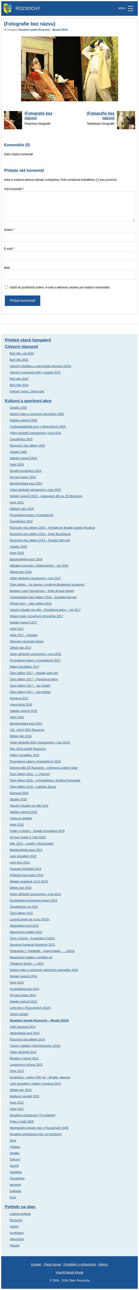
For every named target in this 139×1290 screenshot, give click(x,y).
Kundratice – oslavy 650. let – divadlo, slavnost (40, 1077)
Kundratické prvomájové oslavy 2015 (33, 900)
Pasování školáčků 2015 (25, 869)
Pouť (13, 1197)
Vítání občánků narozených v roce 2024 (35, 433)
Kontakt (36, 1264)
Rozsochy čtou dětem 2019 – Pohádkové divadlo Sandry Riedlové (52, 527)
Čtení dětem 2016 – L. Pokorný (30, 774)
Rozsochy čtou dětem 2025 (27, 445)
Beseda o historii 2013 (24, 1058)
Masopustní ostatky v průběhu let (31, 957)
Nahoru (103, 1264)
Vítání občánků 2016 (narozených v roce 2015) (40, 742)
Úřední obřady (19, 1014)
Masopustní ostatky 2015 (26, 932)
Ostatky (15, 1153)
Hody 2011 (17, 1109)
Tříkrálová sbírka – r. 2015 (26, 963)
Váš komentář (14, 189)
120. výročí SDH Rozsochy (27, 730)
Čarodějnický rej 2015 (24, 907)
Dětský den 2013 (21, 1090)
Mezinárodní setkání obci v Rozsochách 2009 (39, 1128)
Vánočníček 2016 (21, 704)
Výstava (15, 1147)
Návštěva (16, 1172)
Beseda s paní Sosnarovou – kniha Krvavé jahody (42, 591)
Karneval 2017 (19, 698)
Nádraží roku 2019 (22, 509)
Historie (15, 1245)
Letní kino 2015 (20, 862)
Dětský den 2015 (21, 888)
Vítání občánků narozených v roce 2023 (35, 490)
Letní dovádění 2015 (23, 856)
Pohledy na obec (20, 1207)
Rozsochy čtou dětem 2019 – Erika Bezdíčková (40, 534)
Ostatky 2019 (18, 546)
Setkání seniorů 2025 (23, 420)
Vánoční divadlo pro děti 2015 (29, 805)
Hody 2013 (17, 1071)
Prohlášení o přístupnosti (80, 1264)
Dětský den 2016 (21, 736)
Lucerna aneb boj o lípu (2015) (29, 919)
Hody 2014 (17, 982)
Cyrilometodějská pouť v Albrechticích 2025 (38, 426)
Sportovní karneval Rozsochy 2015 (32, 944)
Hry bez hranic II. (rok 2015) (28, 837)
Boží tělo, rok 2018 (22, 353)
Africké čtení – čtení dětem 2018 (30, 603)
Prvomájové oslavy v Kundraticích (31, 515)
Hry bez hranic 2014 (23, 995)
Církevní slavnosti (21, 347)
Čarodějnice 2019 (21, 521)
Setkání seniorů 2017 (23, 622)
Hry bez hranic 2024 (23, 477)
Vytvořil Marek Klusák (69, 1272)
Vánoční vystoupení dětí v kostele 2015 (35, 372)
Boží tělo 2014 (19, 385)
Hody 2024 (17, 464)
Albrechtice (17, 1239)
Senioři (14, 1166)
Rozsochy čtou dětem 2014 (27, 1039)
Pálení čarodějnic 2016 (24, 755)
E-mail (9, 249)
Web (7, 267)
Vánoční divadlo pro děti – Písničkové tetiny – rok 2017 (45, 610)
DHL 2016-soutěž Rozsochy (28, 749)
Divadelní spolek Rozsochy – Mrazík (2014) (43, 29)
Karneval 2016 (19, 793)
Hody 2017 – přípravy (24, 635)
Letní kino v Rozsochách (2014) (30, 1008)
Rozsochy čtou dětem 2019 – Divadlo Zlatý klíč (40, 540)
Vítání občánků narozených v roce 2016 (35, 654)
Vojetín (14, 1226)
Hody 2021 (17, 502)
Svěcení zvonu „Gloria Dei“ (27, 391)
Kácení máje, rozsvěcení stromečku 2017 (36, 616)
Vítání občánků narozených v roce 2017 (35, 578)
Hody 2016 (17, 717)
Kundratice (17, 1233)
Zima (13, 1140)
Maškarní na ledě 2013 (24, 1096)
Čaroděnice (17, 1178)
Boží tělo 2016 (19, 360)
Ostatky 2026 (18, 407)
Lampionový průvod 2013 (26, 1064)
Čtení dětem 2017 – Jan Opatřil (30, 685)
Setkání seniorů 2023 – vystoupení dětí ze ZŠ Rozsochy (46, 496)
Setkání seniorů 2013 (23, 1001)
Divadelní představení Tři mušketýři (32, 1115)
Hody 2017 (17, 629)
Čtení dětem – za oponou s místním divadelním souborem (47, 584)
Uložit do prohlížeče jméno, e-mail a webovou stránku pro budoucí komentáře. (59, 287)
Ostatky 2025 (18, 452)
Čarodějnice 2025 (21, 439)
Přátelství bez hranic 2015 (26, 875)
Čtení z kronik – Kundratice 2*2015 (32, 938)
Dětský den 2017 (21, 647)
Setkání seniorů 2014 (23, 976)
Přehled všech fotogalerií (28, 340)
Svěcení (15, 1159)
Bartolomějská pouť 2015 (26, 850)
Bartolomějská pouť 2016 (26, 723)
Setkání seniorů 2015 (23, 812)
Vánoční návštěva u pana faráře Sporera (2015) (40, 366)
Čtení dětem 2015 (21, 913)
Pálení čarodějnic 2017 (24, 666)
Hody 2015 (17, 824)
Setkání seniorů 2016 (23, 711)
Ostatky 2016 (18, 799)
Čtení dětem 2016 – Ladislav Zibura (33, 786)
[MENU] (130, 8)
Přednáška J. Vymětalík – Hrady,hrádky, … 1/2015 (42, 951)
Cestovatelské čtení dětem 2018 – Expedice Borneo (43, 597)
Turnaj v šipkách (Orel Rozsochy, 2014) (35, 1046)
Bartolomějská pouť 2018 (26, 559)
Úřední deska (52, 1264)
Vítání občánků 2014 (23, 1052)
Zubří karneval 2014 (23, 1027)
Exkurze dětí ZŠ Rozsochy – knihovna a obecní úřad (44, 768)
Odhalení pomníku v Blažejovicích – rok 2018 (39, 565)
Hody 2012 (17, 1102)
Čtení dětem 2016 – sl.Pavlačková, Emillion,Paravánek (45, 780)
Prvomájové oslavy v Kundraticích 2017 (35, 660)
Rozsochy (16, 1220)
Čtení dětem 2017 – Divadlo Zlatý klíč (34, 673)
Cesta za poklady (21, 818)
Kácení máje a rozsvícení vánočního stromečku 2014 (44, 970)
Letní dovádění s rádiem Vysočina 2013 (35, 1083)
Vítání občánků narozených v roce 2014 (35, 894)
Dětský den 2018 (21, 572)
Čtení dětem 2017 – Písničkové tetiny (34, 679)
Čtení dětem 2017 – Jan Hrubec (30, 692)
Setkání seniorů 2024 (23, 458)
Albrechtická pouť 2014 (25, 1033)
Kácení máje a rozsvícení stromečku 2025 (37, 414)
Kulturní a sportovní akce (28, 401)
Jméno (9, 230)
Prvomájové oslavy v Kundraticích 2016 (35, 761)
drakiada (15, 1191)
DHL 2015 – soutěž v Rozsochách (32, 843)
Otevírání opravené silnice (26, 641)
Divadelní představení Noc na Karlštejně (36, 1134)
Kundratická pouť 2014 (24, 989)
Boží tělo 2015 (19, 379)
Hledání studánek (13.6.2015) (29, 881)
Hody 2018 (17, 553)
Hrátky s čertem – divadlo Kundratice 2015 (37, 831)
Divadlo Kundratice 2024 (25, 471)
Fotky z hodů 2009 (22, 1121)
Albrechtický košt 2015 (24, 925)
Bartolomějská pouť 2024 (26, 483)
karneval (15, 1184)
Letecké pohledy (20, 1214)
